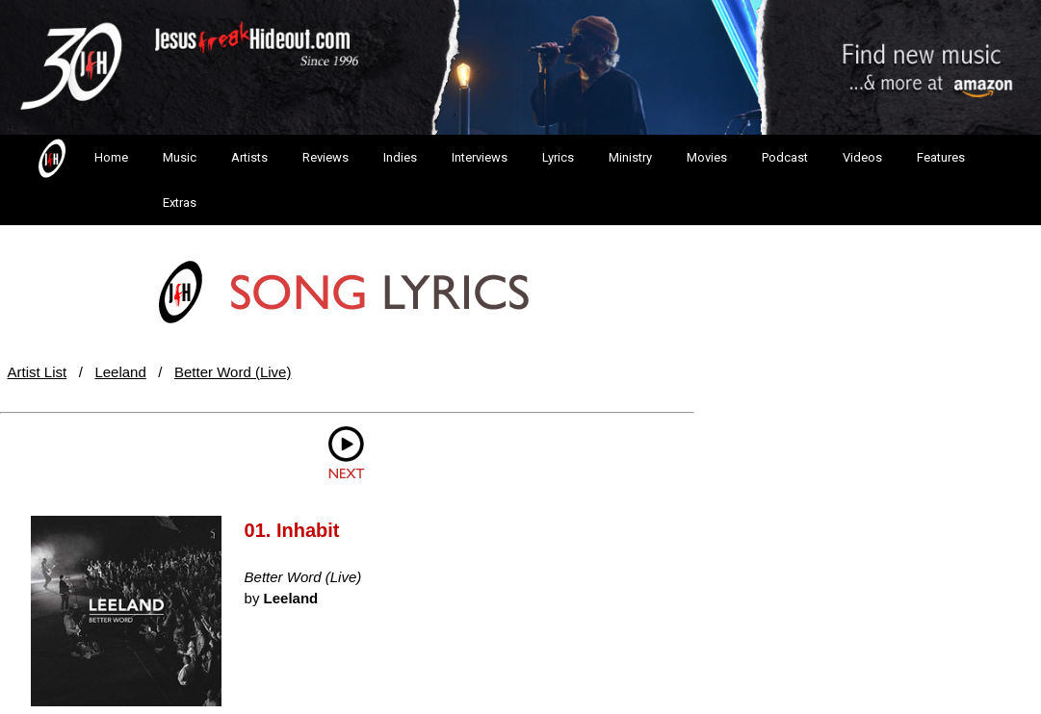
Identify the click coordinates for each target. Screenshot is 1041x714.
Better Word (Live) (232, 372)
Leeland (119, 372)
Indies (400, 157)
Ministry (630, 157)
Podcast (785, 157)
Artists (249, 157)
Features (941, 157)
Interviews (479, 157)
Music (179, 157)
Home (81, 159)
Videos (862, 157)
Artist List (37, 372)
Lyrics (558, 157)
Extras (179, 202)
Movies (707, 157)
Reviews (325, 157)
